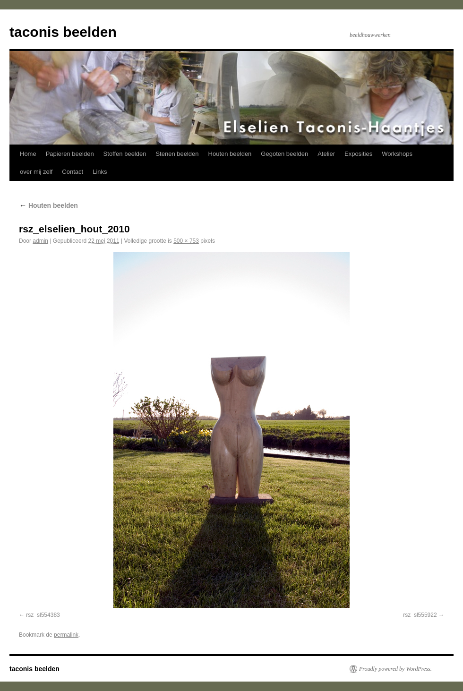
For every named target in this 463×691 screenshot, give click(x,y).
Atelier (326, 153)
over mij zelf (36, 171)
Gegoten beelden (284, 153)
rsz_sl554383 (43, 615)
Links (100, 171)
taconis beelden (63, 32)
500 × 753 (186, 241)
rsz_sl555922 (420, 615)
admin (40, 241)
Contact (72, 171)
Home (28, 153)
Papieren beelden (70, 153)
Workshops (397, 153)
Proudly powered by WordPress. (395, 668)
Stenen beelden (176, 153)
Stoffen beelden (124, 153)
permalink (66, 634)
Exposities (358, 153)
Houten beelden (230, 153)
